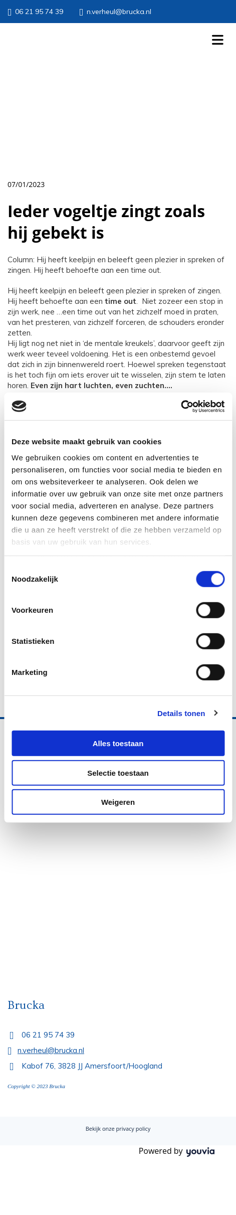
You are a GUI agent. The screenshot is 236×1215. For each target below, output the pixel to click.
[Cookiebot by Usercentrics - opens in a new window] (180, 406)
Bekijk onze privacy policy (118, 1128)
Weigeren (118, 802)
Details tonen (181, 713)
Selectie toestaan (118, 772)
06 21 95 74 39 (39, 11)
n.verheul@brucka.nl (119, 11)
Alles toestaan (118, 743)
